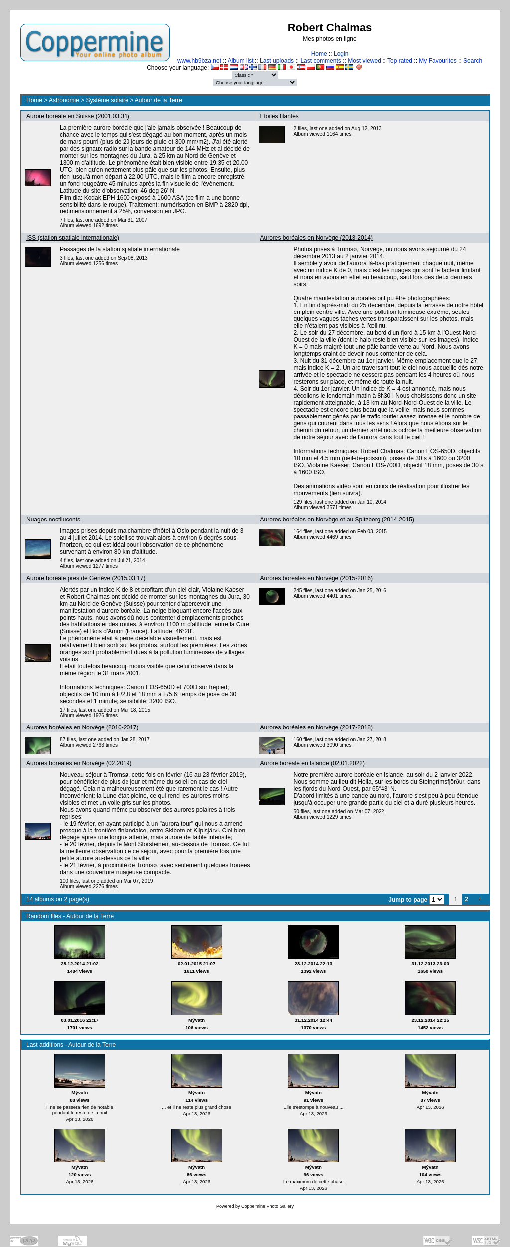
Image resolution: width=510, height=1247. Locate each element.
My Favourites (437, 60)
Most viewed (364, 60)
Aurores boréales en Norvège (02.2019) (78, 763)
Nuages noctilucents (53, 519)
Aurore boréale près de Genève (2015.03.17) (86, 578)
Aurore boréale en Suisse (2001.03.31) (77, 116)
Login (341, 53)
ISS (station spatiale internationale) (72, 237)
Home (319, 53)
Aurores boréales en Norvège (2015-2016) (316, 578)
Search (472, 60)
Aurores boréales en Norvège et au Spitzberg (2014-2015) (337, 519)
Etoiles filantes (279, 116)
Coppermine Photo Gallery (267, 1206)
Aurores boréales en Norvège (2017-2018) (316, 727)
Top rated (399, 60)
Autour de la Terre (158, 100)
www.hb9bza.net (199, 60)
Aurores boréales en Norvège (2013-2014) (316, 237)
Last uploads (277, 60)
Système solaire (107, 100)
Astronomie (64, 100)
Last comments (320, 60)
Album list (241, 60)
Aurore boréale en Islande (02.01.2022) (312, 763)
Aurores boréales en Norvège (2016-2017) (82, 727)
